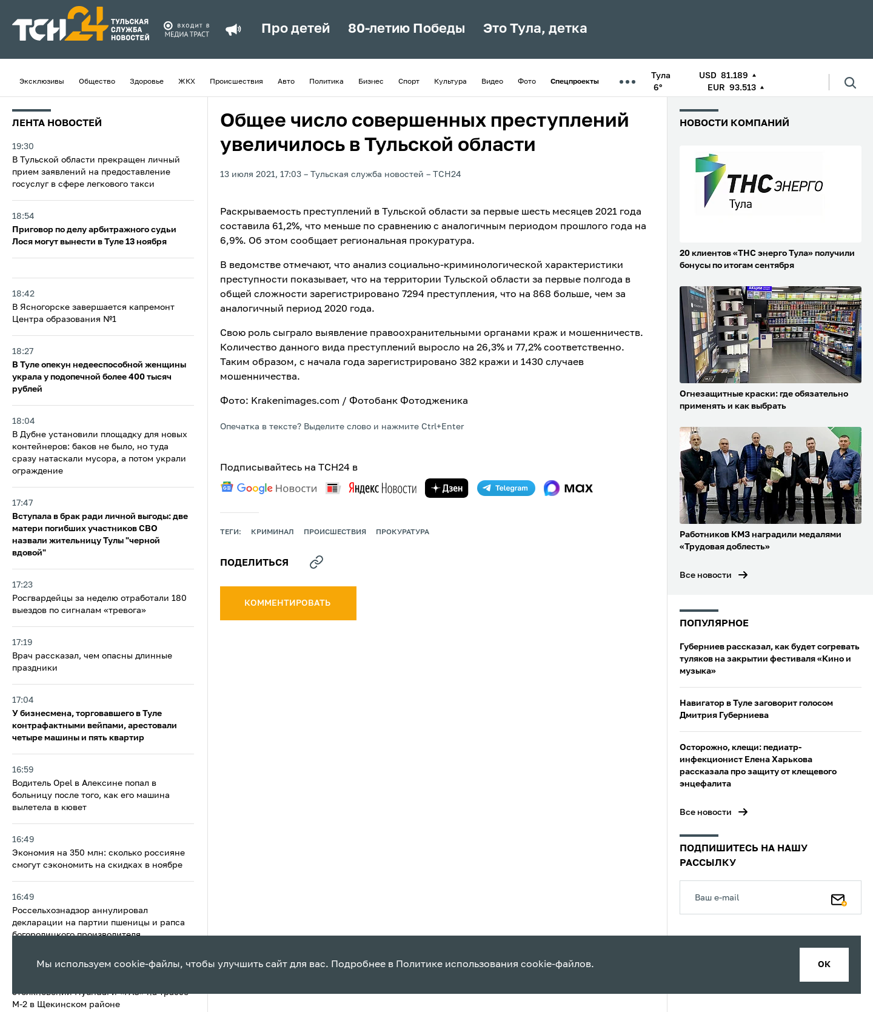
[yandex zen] (447, 488)
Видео (492, 81)
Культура (450, 81)
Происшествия (236, 81)
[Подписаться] (839, 897)
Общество (97, 81)
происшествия (335, 532)
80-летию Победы (406, 29)
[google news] (268, 488)
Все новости (706, 575)
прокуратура (402, 532)
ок (824, 964)
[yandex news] (371, 488)
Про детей (295, 29)
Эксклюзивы (41, 81)
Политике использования (457, 965)
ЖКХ (186, 81)
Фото (527, 81)
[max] (568, 488)
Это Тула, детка (535, 29)
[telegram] (506, 488)
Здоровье (147, 81)
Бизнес (371, 81)
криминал (272, 532)
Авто (286, 81)
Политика (326, 81)
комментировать (288, 603)
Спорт (409, 81)
